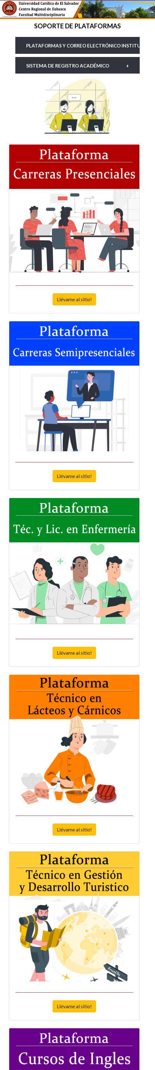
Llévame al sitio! (74, 299)
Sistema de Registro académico (67, 65)
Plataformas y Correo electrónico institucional (83, 45)
